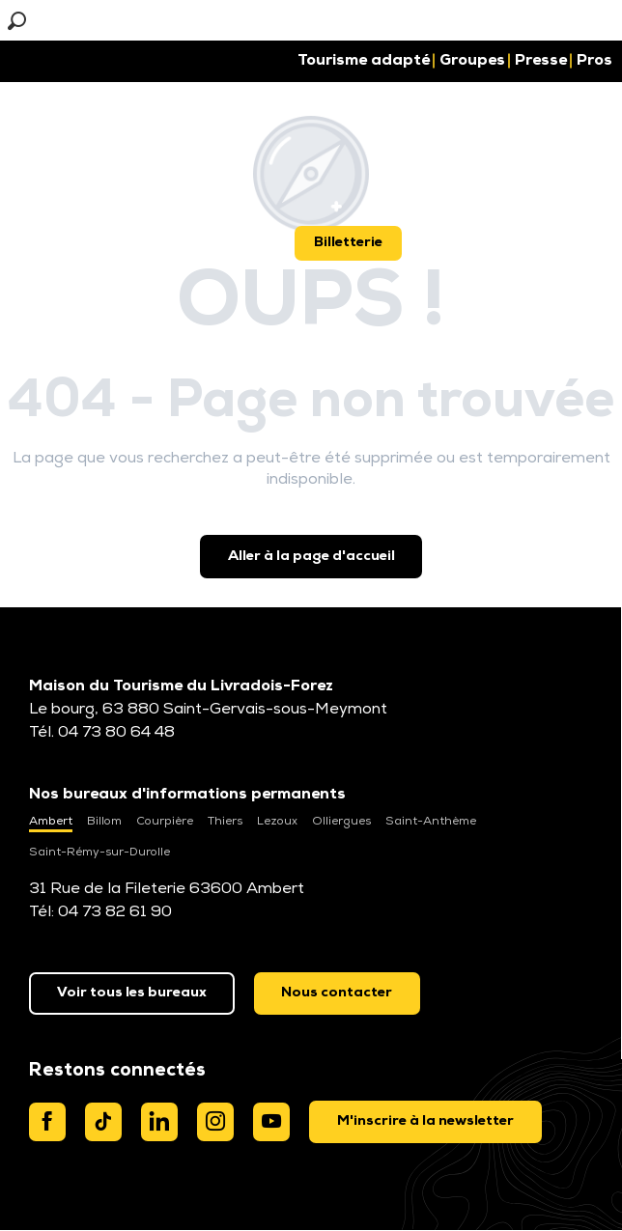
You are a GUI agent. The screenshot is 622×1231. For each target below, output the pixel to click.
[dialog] (425, 1122)
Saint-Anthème (430, 821)
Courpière (164, 821)
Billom (104, 821)
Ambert (50, 821)
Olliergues (341, 821)
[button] (60, 20)
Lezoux (277, 821)
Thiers (225, 821)
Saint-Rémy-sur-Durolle (99, 852)
